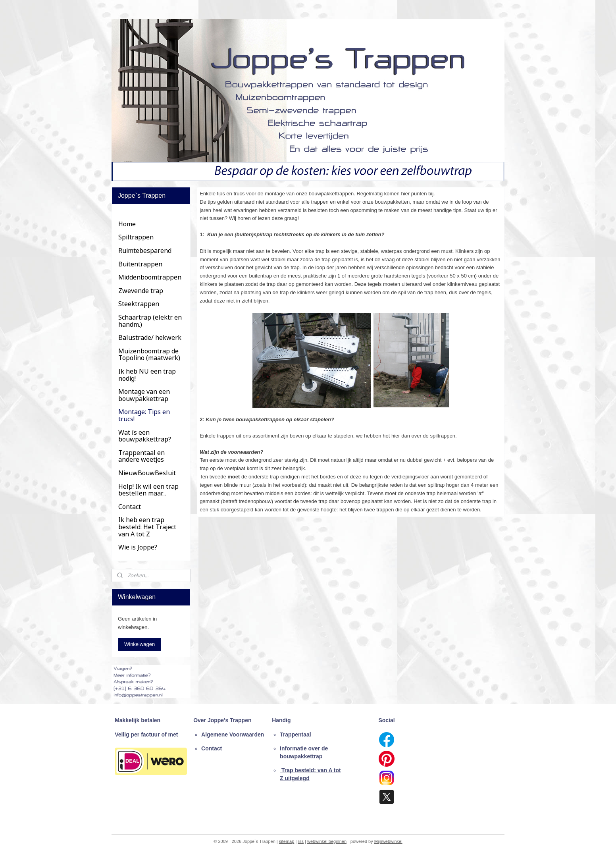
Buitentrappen (140, 264)
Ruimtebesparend (144, 250)
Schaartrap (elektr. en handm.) (150, 321)
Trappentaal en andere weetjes (141, 456)
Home (127, 224)
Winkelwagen (139, 644)
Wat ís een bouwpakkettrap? (144, 436)
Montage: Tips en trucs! (144, 415)
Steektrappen (138, 303)
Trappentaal (295, 734)
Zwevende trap (140, 290)
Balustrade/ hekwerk (149, 337)
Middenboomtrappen (149, 277)
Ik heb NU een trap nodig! (147, 375)
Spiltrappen (136, 237)
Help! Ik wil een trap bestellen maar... (148, 490)
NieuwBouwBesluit (147, 472)
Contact (129, 506)
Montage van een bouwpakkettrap (144, 395)
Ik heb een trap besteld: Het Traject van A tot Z (147, 526)
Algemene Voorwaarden (232, 734)
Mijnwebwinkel (388, 841)
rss (301, 841)
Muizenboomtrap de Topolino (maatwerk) (149, 354)
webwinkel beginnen (326, 841)
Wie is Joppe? (137, 547)
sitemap (287, 841)
